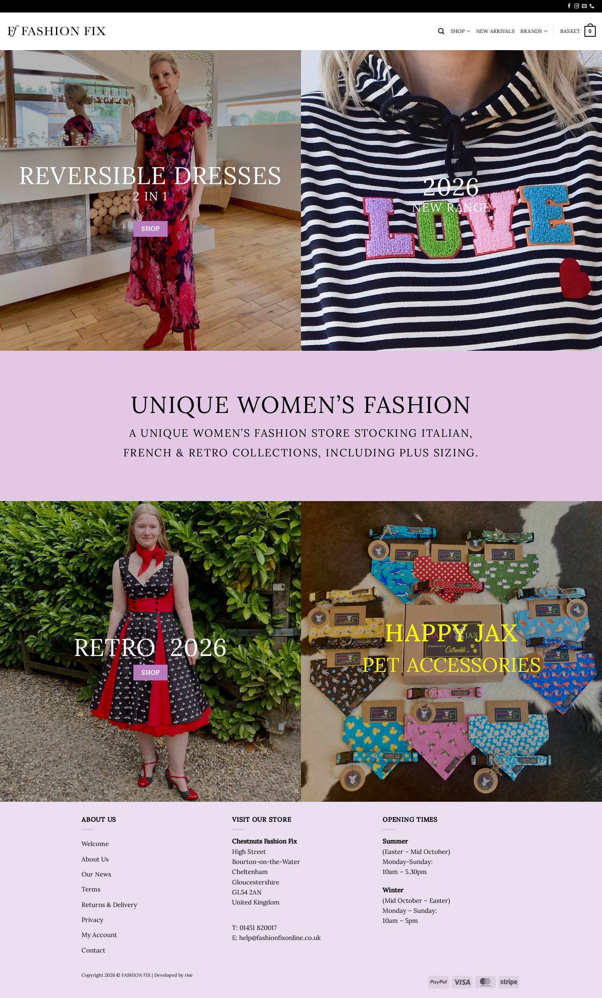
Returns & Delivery (109, 905)
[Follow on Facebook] (569, 6)
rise (189, 975)
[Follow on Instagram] (576, 6)
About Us (95, 859)
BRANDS (534, 31)
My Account (99, 935)
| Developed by (167, 975)
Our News (96, 874)
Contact (93, 950)
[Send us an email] (584, 6)
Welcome (95, 844)
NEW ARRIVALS (495, 31)
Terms (91, 889)
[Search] (441, 31)
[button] (578, 31)
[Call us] (591, 6)
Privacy (92, 920)
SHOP (460, 31)
